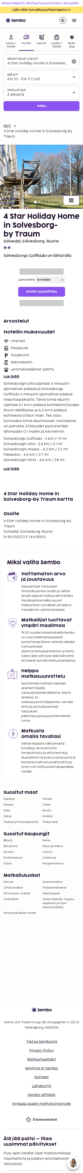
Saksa (8, 816)
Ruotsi (46, 810)
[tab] (11, 42)
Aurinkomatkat (52, 882)
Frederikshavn (13, 858)
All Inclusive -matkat (17, 893)
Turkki (46, 804)
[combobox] (38, 63)
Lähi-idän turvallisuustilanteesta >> (41, 10)
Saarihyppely (51, 893)
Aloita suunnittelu (41, 291)
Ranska (9, 804)
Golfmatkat (11, 899)
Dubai (8, 863)
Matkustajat (16, 90)
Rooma (9, 852)
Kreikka (47, 816)
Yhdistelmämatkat (54, 887)
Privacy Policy (41, 1051)
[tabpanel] (41, 82)
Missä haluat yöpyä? (22, 59)
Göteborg (49, 858)
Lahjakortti (41, 1086)
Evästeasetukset (41, 1120)
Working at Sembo (41, 1068)
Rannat (8, 882)
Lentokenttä (26, 280)
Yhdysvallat (50, 822)
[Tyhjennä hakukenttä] (74, 61)
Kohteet (41, 1077)
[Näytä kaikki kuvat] (71, 200)
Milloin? (12, 75)
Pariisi (46, 840)
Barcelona (10, 846)
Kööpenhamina (53, 863)
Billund (8, 840)
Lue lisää (11, 376)
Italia (7, 810)
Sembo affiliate (41, 1095)
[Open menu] (74, 20)
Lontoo (47, 852)
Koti (7, 126)
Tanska (47, 799)
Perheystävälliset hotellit (20, 913)
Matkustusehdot (41, 1059)
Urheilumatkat (13, 887)
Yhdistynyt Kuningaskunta (21, 822)
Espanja (9, 799)
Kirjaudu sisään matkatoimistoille (41, 1104)
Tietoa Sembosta (41, 1042)
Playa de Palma (52, 846)
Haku (41, 105)
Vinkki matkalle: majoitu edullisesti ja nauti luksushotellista (58, 903)
